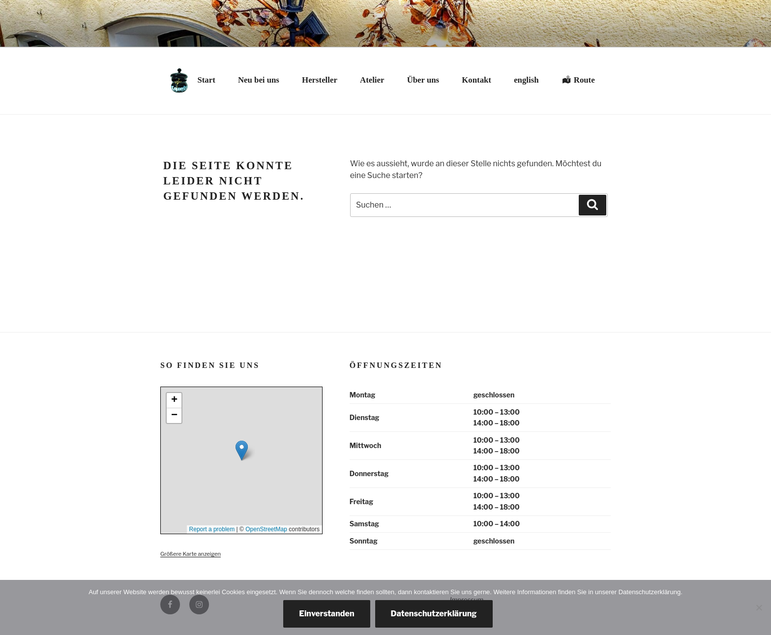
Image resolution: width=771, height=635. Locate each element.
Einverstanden (326, 613)
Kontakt (476, 80)
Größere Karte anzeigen (190, 553)
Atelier (372, 80)
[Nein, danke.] (759, 607)
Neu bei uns (258, 80)
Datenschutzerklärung (434, 613)
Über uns (423, 80)
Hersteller (319, 80)
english (526, 80)
